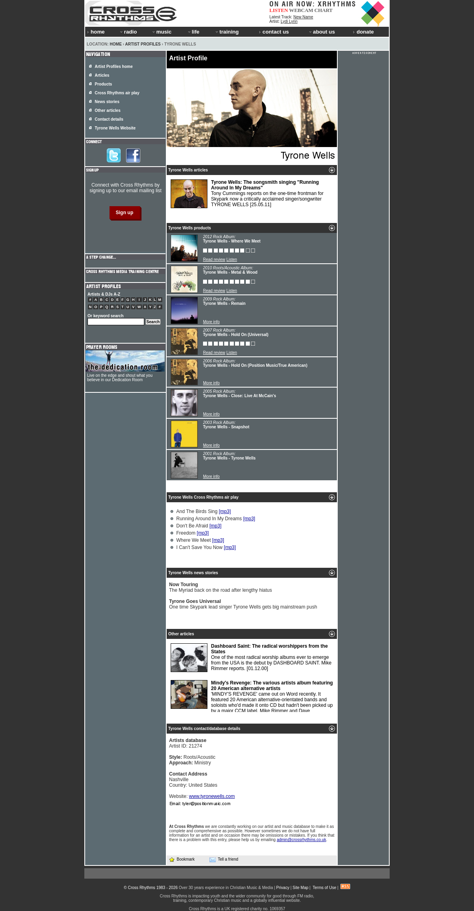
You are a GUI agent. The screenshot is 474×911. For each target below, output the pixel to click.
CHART (324, 10)
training (227, 32)
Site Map (300, 887)
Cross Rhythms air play (117, 93)
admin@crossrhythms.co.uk (301, 839)
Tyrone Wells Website (115, 128)
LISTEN (278, 10)
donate (363, 32)
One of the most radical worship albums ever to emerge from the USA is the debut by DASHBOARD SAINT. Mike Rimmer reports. (251, 657)
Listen (231, 259)
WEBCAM (301, 10)
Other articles (107, 110)
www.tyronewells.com (212, 796)
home (96, 32)
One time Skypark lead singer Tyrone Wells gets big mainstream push (243, 604)
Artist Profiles (143, 44)
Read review (214, 259)
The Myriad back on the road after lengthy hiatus (220, 587)
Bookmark (182, 859)
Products (103, 84)
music (161, 32)
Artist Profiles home (114, 66)
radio (128, 32)
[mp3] (225, 511)
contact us (274, 32)
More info (211, 322)
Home (116, 44)
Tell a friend (223, 859)
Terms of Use (324, 887)
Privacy (282, 887)
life (193, 32)
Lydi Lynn (289, 21)
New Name (303, 17)
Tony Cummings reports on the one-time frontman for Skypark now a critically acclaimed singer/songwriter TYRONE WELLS (247, 193)
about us (321, 32)
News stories (107, 101)
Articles (102, 75)
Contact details (109, 119)
